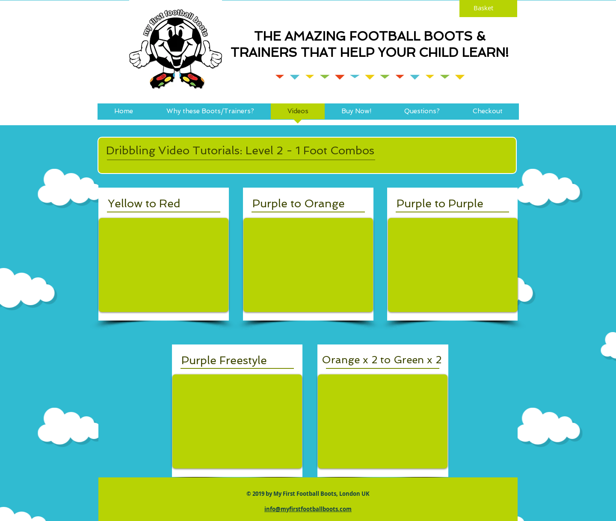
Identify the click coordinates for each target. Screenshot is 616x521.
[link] (488, 8)
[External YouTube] (163, 265)
